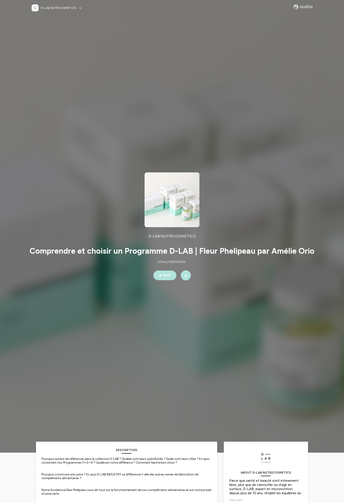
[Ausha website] (302, 7)
